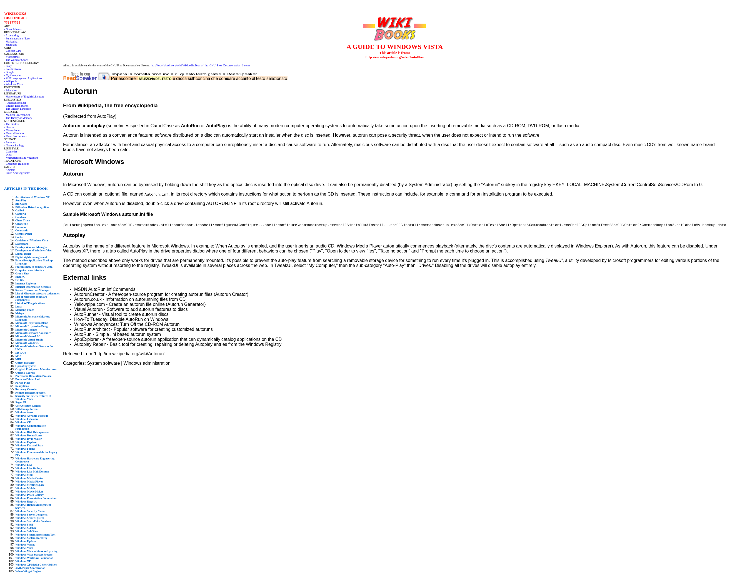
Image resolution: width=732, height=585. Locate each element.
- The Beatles (11, 124)
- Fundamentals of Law (17, 38)
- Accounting (11, 35)
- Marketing (11, 41)
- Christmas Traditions (16, 163)
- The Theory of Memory (18, 117)
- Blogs (8, 66)
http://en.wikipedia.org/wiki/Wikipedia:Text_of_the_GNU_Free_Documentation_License (201, 65)
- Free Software (12, 69)
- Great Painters (13, 29)
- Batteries (10, 142)
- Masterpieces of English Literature (24, 96)
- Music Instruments (15, 136)
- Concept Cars (12, 50)
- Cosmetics (11, 151)
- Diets (8, 154)
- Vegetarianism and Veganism (21, 157)
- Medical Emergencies (17, 114)
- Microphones (12, 130)
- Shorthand (10, 44)
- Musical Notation (14, 133)
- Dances (9, 127)
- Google (9, 72)
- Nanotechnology (14, 145)
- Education (10, 90)
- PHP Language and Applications (23, 78)
